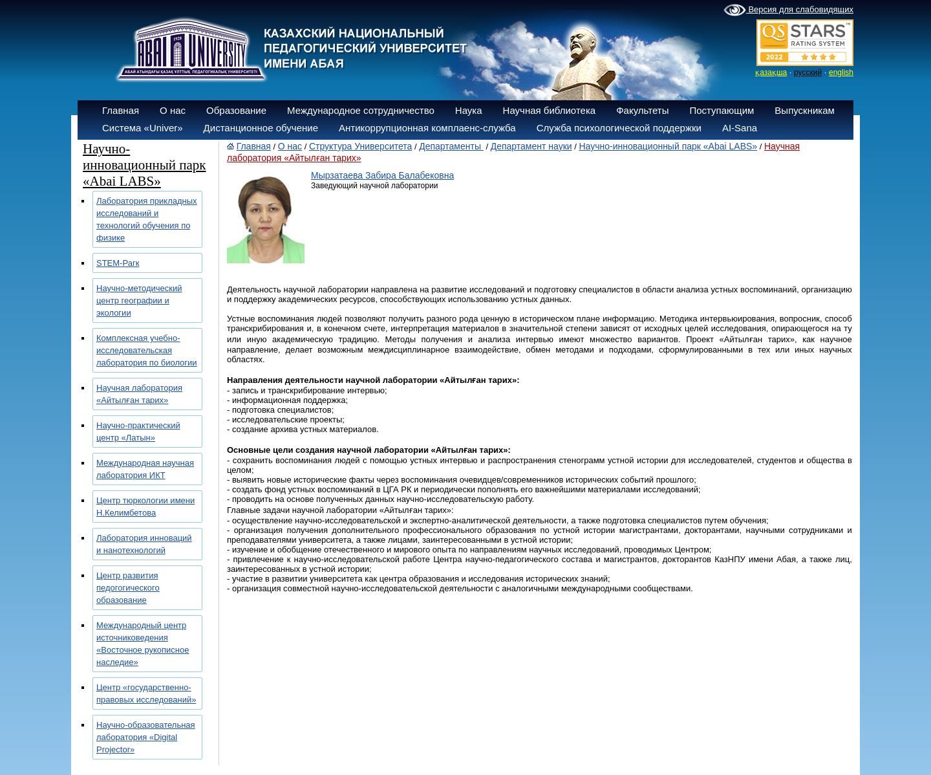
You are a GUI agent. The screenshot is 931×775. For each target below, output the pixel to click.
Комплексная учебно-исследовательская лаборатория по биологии (146, 350)
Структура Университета (360, 146)
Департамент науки (531, 146)
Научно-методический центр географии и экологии (139, 300)
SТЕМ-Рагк (117, 263)
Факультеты (642, 110)
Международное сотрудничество (360, 110)
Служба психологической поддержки (619, 127)
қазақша (771, 72)
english (841, 72)
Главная (120, 110)
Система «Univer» (142, 127)
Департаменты (451, 146)
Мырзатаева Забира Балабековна (382, 175)
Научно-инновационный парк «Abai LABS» (668, 146)
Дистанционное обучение (261, 127)
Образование (236, 110)
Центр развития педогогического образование (128, 588)
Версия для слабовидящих (788, 10)
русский (808, 72)
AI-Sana (739, 127)
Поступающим (721, 110)
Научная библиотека (549, 110)
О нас (173, 110)
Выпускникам (805, 110)
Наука (468, 110)
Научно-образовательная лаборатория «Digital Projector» (145, 737)
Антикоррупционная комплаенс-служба (427, 127)
